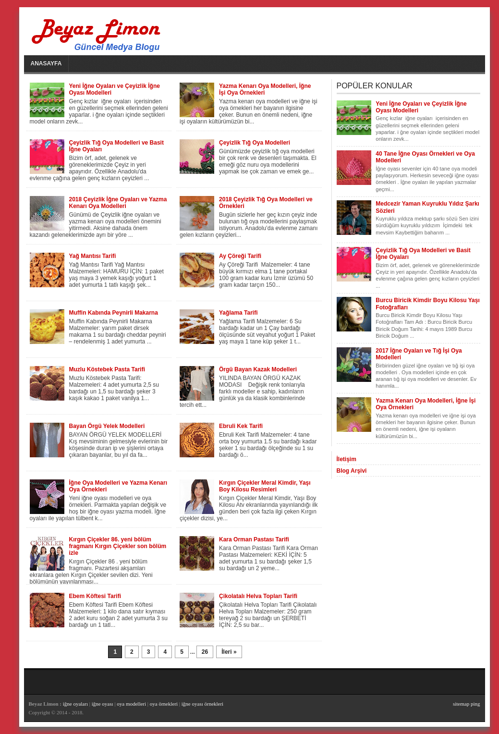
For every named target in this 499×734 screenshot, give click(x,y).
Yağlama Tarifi (238, 312)
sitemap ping (466, 704)
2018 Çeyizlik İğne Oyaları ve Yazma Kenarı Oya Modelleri (118, 202)
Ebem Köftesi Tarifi (95, 596)
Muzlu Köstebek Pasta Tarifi (107, 369)
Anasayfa (46, 63)
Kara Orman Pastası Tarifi (254, 539)
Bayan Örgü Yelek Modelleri (107, 426)
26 (205, 651)
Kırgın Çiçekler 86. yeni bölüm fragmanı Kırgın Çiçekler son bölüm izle (118, 546)
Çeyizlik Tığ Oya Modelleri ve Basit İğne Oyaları (116, 146)
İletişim (346, 459)
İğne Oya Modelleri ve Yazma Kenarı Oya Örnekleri (118, 486)
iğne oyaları (75, 704)
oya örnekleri (164, 704)
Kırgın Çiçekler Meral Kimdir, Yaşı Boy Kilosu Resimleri (265, 486)
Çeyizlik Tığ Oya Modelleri (254, 142)
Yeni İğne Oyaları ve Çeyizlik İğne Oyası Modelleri (114, 89)
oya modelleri (131, 704)
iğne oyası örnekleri (202, 704)
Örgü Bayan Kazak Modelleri (258, 369)
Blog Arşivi (352, 470)
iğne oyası (103, 704)
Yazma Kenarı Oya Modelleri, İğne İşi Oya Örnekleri (265, 89)
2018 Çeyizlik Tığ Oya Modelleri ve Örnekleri (266, 202)
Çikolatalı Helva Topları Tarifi (258, 596)
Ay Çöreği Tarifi (240, 256)
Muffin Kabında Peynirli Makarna (113, 312)
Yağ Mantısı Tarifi (92, 256)
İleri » (228, 651)
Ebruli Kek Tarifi (241, 426)
